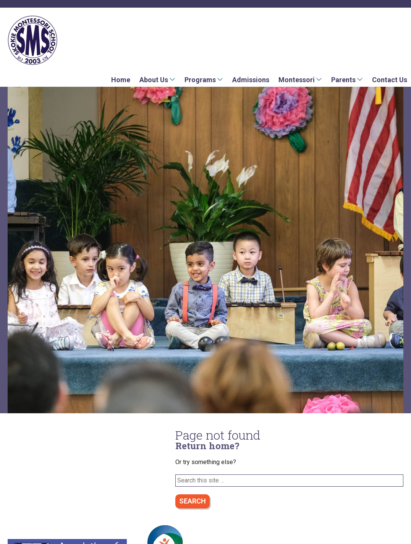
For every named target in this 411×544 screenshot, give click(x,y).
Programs (200, 80)
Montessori (296, 80)
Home (120, 80)
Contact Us (389, 80)
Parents (343, 80)
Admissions (250, 80)
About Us (153, 80)
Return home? (207, 446)
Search (192, 501)
